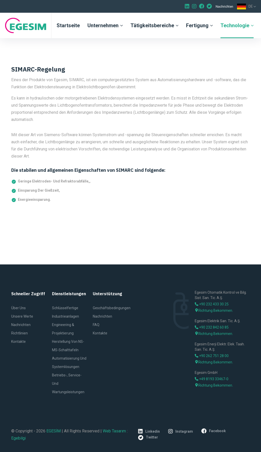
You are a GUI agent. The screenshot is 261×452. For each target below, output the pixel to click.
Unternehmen (103, 25)
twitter (148, 437)
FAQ (96, 325)
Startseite (68, 25)
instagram (180, 431)
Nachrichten (224, 6)
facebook (213, 430)
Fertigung (197, 25)
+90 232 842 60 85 (212, 327)
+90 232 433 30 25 (212, 304)
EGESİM (53, 431)
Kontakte (18, 342)
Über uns (18, 308)
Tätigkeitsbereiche (152, 25)
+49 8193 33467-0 (211, 379)
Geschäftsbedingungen (111, 308)
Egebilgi (18, 438)
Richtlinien (19, 333)
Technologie (234, 25)
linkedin (149, 431)
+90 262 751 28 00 (212, 356)
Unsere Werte (22, 316)
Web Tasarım (114, 431)
